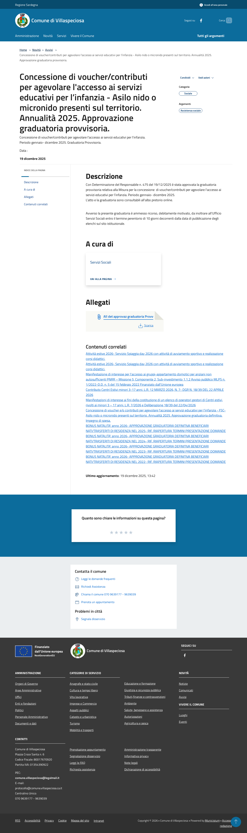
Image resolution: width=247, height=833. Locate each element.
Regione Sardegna (26, 5)
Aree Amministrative (28, 690)
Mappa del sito (80, 820)
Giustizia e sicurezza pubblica (142, 690)
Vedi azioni (206, 78)
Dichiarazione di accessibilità (142, 769)
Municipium (212, 820)
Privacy (49, 820)
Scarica (145, 325)
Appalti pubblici (79, 710)
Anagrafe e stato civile (84, 683)
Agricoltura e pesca (136, 723)
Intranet (99, 820)
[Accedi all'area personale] (213, 5)
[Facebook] (194, 20)
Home (23, 50)
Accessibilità (32, 820)
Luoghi (183, 715)
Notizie (183, 683)
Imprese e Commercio (83, 703)
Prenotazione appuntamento (88, 749)
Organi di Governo (26, 683)
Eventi (183, 722)
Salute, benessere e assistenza (143, 710)
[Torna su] (236, 822)
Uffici (18, 697)
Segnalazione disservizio (85, 756)
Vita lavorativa (79, 697)
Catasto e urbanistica (83, 717)
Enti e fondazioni (25, 703)
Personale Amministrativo (31, 717)
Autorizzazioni (133, 716)
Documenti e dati (26, 723)
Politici (19, 710)
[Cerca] (227, 20)
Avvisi (49, 50)
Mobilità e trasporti (82, 730)
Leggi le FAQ (77, 763)
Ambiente (130, 703)
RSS (17, 820)
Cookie (62, 820)
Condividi (187, 78)
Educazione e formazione (140, 683)
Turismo (75, 723)
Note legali (131, 763)
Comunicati (186, 690)
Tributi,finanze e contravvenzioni (144, 697)
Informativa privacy (136, 756)
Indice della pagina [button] (34, 170)
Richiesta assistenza (82, 769)
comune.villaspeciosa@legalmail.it (37, 778)
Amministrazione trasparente (142, 749)
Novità (36, 50)
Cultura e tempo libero (84, 690)
